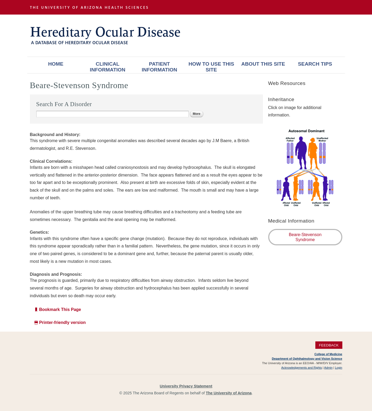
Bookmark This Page (60, 309)
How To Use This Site (211, 67)
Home (56, 64)
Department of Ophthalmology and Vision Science (307, 358)
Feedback (329, 345)
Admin (328, 367)
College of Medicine (328, 354)
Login (338, 367)
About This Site (263, 64)
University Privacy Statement (186, 386)
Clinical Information (107, 67)
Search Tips (315, 64)
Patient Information (159, 67)
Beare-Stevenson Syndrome (305, 237)
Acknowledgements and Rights (301, 367)
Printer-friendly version (62, 322)
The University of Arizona (229, 393)
